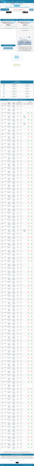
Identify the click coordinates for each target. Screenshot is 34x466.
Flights (15, 460)
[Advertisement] (17, 16)
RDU (13, 110)
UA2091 (23, 460)
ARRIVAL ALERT (31, 9)
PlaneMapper (11, 460)
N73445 (24, 122)
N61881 (24, 229)
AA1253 (4, 96)
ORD (14, 89)
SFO (27, 89)
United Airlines (19, 4)
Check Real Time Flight (8, 48)
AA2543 (4, 93)
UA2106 (4, 88)
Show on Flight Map (4, 9)
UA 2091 (17, 5)
